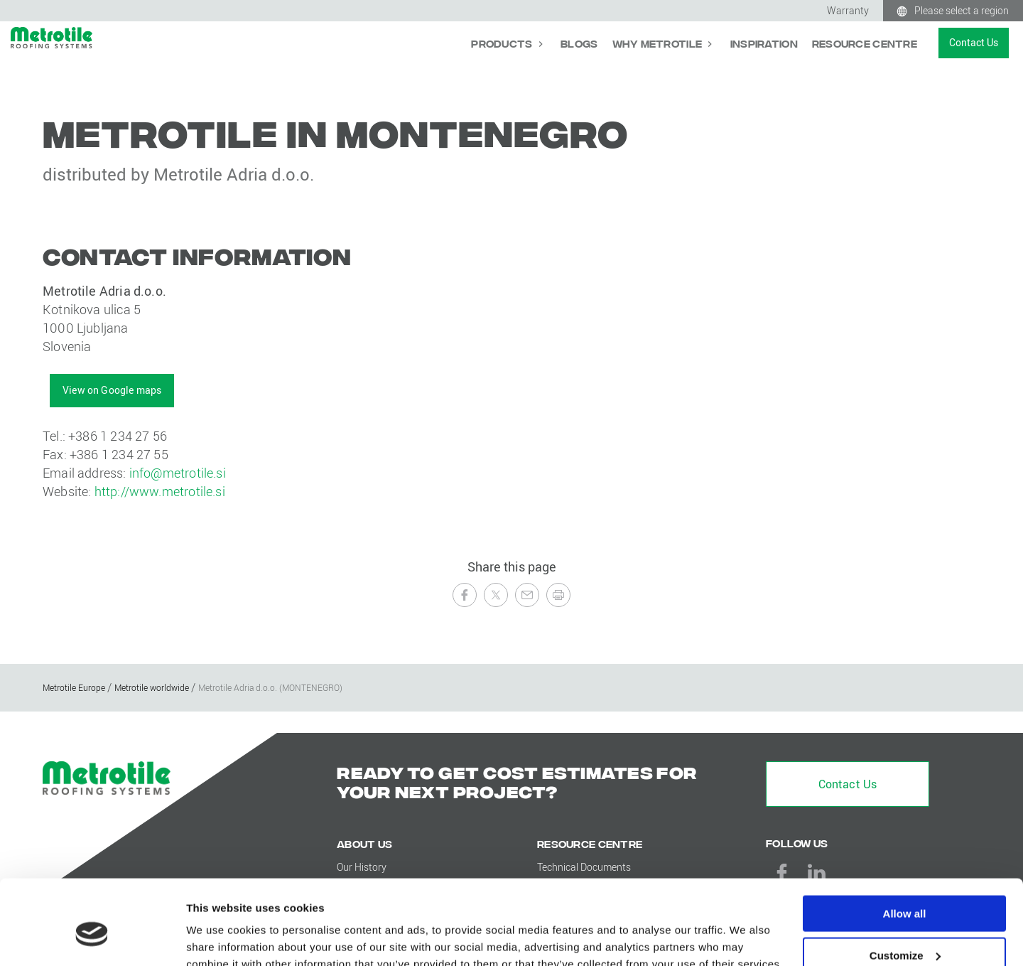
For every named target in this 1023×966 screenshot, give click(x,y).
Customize (905, 889)
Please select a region (961, 10)
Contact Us (973, 42)
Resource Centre (864, 43)
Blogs (579, 43)
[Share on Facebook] (465, 595)
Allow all (904, 847)
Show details (219, 937)
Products (503, 43)
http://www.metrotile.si (159, 491)
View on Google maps (112, 390)
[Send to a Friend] (527, 595)
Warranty (848, 10)
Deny (905, 931)
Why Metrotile (658, 43)
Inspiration (764, 43)
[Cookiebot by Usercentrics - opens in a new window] (92, 938)
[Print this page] (558, 595)
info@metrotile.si (177, 472)
